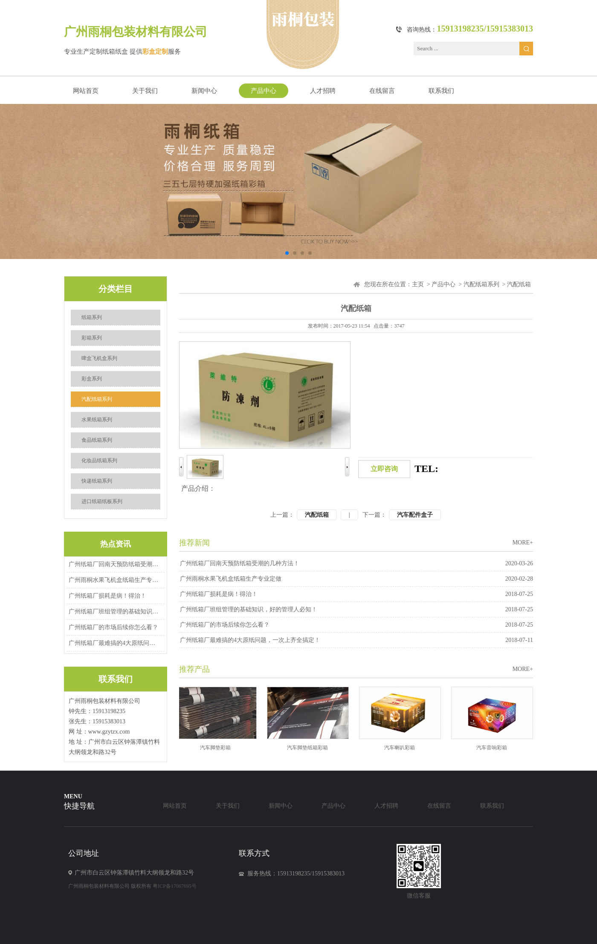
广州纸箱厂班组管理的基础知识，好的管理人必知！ (114, 611)
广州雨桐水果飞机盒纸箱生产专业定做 (114, 580)
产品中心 (263, 90)
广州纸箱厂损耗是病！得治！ (107, 596)
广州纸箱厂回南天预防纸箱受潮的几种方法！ (114, 564)
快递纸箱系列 (96, 481)
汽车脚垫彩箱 (218, 748)
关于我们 (145, 90)
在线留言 (382, 90)
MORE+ (523, 542)
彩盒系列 (91, 379)
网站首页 (86, 90)
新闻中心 (204, 90)
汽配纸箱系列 (96, 399)
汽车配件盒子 (415, 515)
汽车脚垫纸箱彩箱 (310, 748)
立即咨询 (384, 468)
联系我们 (441, 90)
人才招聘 (323, 90)
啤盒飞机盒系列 (99, 358)
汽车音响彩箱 (495, 748)
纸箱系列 (91, 317)
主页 (418, 284)
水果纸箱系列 (96, 420)
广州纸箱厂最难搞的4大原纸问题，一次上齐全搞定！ (114, 643)
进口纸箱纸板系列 (101, 501)
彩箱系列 (91, 338)
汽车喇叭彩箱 (403, 748)
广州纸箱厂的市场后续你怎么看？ (113, 627)
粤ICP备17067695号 (175, 886)
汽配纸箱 (317, 515)
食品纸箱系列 (96, 440)
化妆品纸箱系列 (99, 460)
